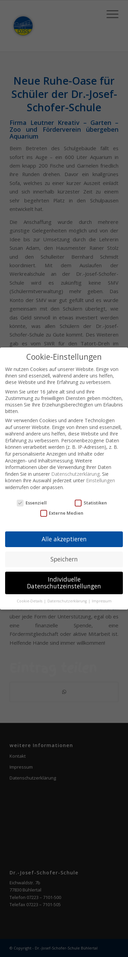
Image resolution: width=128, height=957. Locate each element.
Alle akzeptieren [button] (64, 539)
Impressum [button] (102, 601)
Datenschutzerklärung (75, 474)
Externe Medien (62, 513)
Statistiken (91, 503)
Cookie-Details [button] (30, 601)
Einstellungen (100, 480)
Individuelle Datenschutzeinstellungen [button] (64, 582)
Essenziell (32, 503)
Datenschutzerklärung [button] (67, 601)
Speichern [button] (64, 559)
